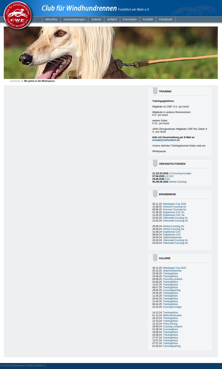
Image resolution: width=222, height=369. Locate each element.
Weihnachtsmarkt (172, 315)
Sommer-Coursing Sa (174, 209)
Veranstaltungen (74, 19)
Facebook (165, 19)
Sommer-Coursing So (174, 206)
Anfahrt (112, 19)
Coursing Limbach (172, 279)
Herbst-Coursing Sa (173, 229)
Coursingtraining (171, 290)
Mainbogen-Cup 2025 (174, 204)
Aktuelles (51, 19)
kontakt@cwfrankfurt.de (166, 140)
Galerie (96, 19)
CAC (167, 179)
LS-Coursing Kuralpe (180, 173)
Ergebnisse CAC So (173, 212)
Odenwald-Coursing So (175, 217)
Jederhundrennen (172, 237)
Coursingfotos (170, 329)
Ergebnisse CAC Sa (173, 215)
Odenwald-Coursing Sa (175, 220)
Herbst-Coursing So (173, 226)
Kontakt (148, 19)
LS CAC (169, 176)
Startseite (15, 81)
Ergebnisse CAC (172, 231)
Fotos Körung (170, 323)
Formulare (130, 19)
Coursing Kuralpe (172, 307)
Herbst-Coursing (177, 181)
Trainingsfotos (170, 273)
